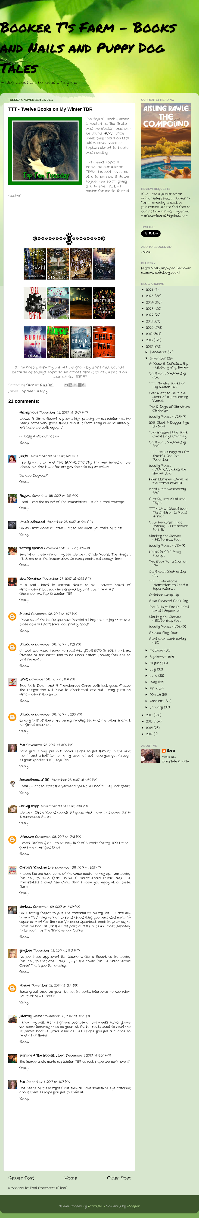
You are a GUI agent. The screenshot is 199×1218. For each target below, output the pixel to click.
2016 (150, 715)
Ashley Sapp (29, 806)
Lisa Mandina (30, 579)
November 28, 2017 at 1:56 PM (52, 679)
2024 (150, 302)
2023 (150, 309)
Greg (23, 679)
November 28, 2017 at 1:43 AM (54, 456)
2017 (150, 346)
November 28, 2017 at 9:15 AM (55, 496)
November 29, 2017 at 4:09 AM (56, 907)
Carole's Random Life (36, 867)
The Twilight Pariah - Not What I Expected (169, 609)
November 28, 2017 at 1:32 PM (58, 644)
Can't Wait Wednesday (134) (167, 375)
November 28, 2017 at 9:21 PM (78, 867)
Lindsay (25, 907)
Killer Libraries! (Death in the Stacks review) (168, 481)
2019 (149, 334)
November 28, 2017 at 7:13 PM (58, 837)
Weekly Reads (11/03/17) (167, 626)
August (156, 663)
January (157, 707)
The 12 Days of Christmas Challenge (169, 409)
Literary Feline (30, 1016)
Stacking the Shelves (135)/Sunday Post (165, 619)
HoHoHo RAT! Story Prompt (165, 554)
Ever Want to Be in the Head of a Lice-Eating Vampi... (168, 397)
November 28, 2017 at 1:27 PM (54, 614)
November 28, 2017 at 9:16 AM (70, 522)
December (159, 352)
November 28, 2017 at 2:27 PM (58, 714)
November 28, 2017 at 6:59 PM (73, 780)
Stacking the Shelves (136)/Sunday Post (165, 538)
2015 (150, 721)
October (157, 650)
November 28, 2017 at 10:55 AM (66, 579)
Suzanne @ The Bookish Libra (41, 1055)
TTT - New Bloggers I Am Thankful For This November (169, 456)
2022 (150, 315)
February (157, 701)
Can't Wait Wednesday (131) (167, 573)
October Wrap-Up (164, 595)
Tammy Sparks (31, 548)
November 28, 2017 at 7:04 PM (64, 806)
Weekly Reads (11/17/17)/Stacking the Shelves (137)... (167, 469)
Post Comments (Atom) (48, 1188)
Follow (146, 252)
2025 (150, 296)
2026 (150, 290)
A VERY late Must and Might (167, 501)
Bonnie (24, 985)
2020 (150, 328)
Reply (23, 442)
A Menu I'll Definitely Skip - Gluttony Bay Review (169, 366)
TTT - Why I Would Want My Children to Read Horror (169, 512)
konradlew (96, 1206)
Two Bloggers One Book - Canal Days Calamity (169, 434)
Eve (22, 745)
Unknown (26, 644)
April (154, 688)
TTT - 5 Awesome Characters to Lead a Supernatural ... (168, 585)
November (158, 358)
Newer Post (21, 1178)
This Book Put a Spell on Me (168, 564)
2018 (150, 340)
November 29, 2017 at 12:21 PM (54, 985)
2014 (150, 728)
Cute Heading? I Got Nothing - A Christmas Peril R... (168, 526)
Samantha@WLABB (34, 780)
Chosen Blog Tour (163, 633)
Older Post (119, 1178)
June (154, 676)
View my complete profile (175, 759)
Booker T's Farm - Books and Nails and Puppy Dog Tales (88, 47)
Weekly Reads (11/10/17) (167, 546)
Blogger (133, 1206)
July (153, 669)
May (154, 682)
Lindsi (24, 456)
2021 (150, 321)
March (156, 694)
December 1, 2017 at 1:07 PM (48, 1082)
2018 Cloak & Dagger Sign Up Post (169, 425)
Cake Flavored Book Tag (168, 601)
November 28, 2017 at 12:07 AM (63, 412)
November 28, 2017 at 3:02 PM (49, 745)
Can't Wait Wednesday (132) (167, 491)
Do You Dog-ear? (33, 476)
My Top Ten (58, 760)
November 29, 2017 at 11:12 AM (56, 950)
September (159, 657)
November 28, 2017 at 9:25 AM (67, 548)
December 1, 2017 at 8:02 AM (88, 1055)
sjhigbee (25, 950)
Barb (171, 751)
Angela (24, 496)
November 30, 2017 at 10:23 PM (67, 1016)
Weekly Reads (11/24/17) (167, 417)
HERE (107, 133)
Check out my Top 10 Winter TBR (45, 594)
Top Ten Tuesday (33, 391)
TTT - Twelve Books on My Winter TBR (167, 385)
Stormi (24, 614)
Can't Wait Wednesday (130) (167, 641)
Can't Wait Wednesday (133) (167, 444)
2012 (150, 734)
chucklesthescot (32, 522)
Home (70, 1178)
